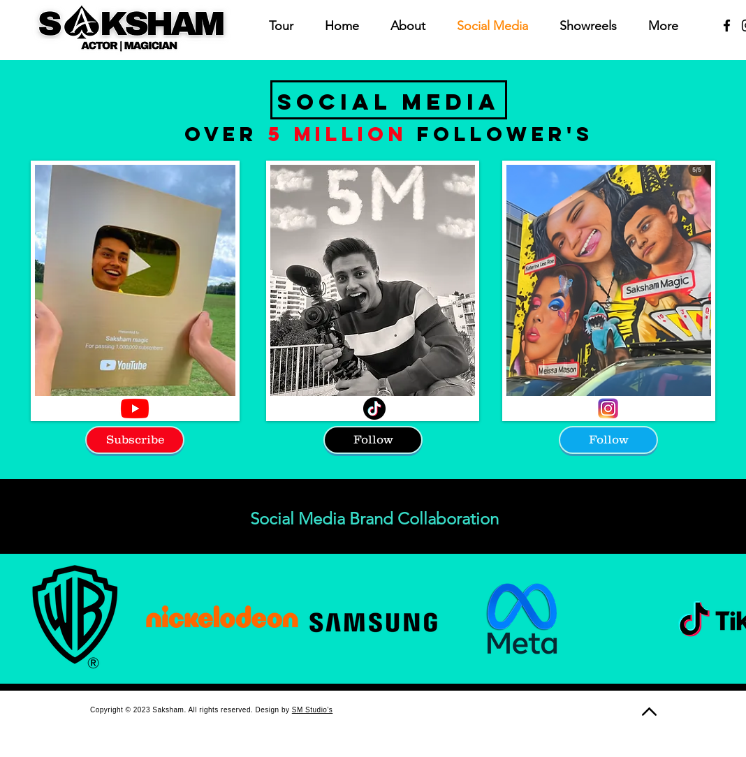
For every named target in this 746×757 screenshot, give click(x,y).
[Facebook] (727, 25)
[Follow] (373, 440)
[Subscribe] (134, 440)
